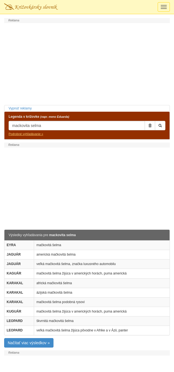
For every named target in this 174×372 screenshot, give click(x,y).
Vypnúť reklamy (20, 108)
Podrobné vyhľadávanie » (26, 134)
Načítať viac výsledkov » (29, 343)
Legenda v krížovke (39, 117)
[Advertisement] (87, 63)
